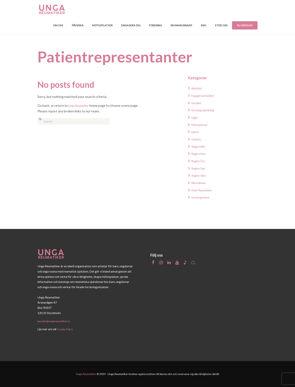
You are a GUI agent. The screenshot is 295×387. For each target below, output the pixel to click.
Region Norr (200, 153)
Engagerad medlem (205, 95)
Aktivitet (197, 88)
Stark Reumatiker (204, 190)
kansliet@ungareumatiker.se (55, 321)
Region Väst (200, 175)
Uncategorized (202, 197)
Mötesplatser (201, 125)
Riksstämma (200, 183)
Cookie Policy (66, 329)
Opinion (197, 139)
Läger (195, 117)
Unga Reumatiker (81, 105)
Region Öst (199, 161)
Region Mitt (200, 146)
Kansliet (197, 103)
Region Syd (199, 168)
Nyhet (196, 132)
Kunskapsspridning (205, 110)
